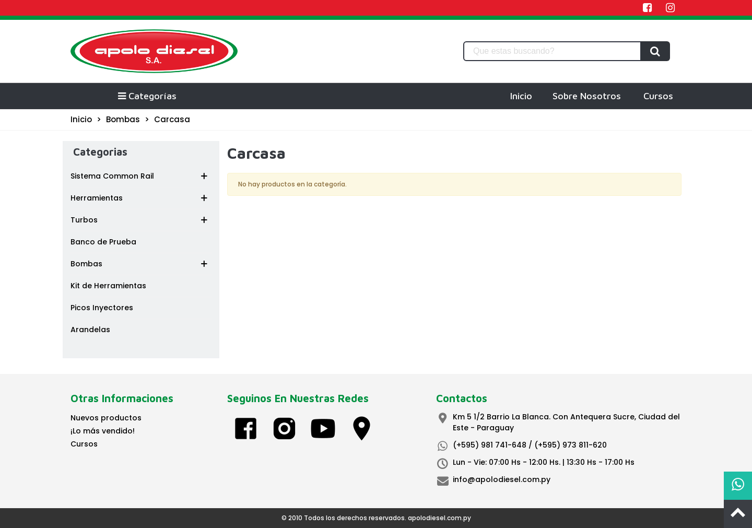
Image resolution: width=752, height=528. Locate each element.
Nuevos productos (106, 418)
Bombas (86, 264)
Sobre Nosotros (587, 95)
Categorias (100, 152)
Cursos (658, 95)
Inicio (521, 95)
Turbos (84, 220)
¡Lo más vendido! (102, 431)
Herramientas (96, 198)
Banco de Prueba (103, 242)
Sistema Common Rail (112, 176)
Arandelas (90, 329)
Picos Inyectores (101, 307)
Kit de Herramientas (108, 285)
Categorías (147, 95)
